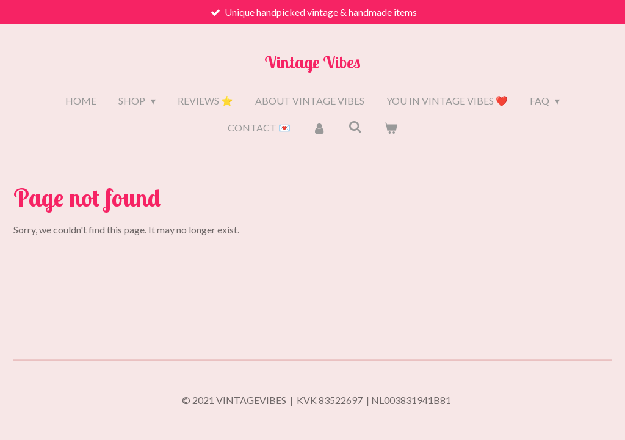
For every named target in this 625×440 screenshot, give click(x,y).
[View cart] (390, 127)
